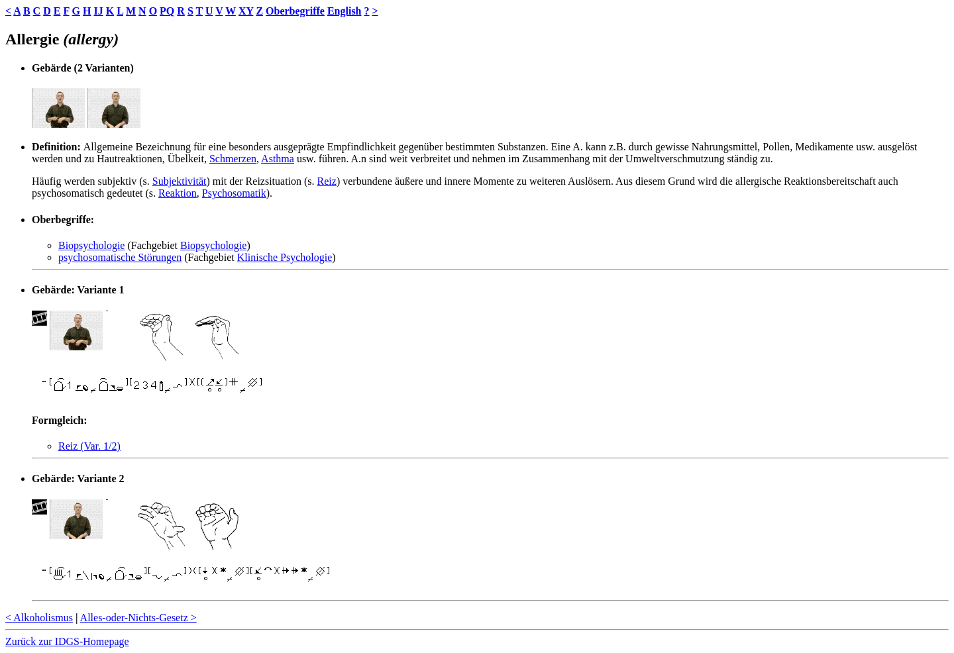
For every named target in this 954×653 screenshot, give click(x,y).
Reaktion (177, 193)
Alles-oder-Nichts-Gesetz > (138, 617)
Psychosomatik (234, 193)
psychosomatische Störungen (120, 257)
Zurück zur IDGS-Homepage (67, 641)
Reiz (327, 181)
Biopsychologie (91, 245)
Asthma (277, 158)
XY (246, 11)
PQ (167, 11)
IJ (98, 11)
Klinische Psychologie (285, 257)
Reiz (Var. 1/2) (89, 446)
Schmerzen (232, 158)
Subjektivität (179, 181)
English (344, 11)
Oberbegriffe (295, 11)
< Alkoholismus (39, 617)
